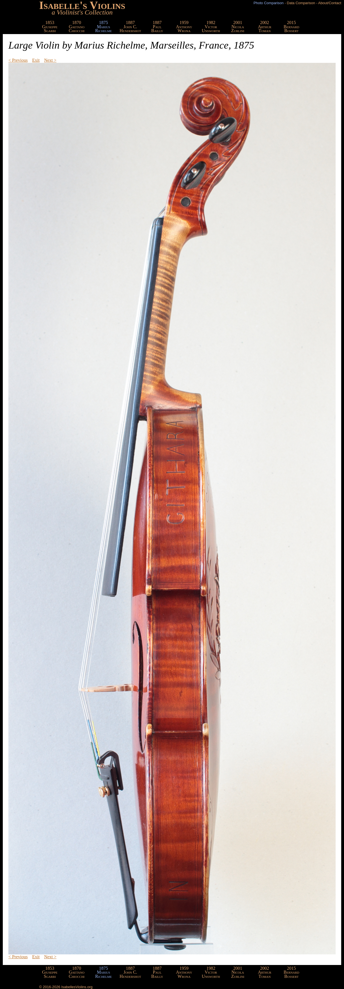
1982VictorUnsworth (211, 26)
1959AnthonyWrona (184, 26)
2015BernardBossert (291, 26)
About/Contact (329, 3)
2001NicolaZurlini (237, 26)
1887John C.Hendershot (130, 26)
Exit (36, 60)
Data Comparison (301, 3)
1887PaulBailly (157, 26)
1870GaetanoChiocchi (77, 26)
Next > (50, 60)
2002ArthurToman (264, 26)
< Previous (18, 60)
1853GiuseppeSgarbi (50, 26)
